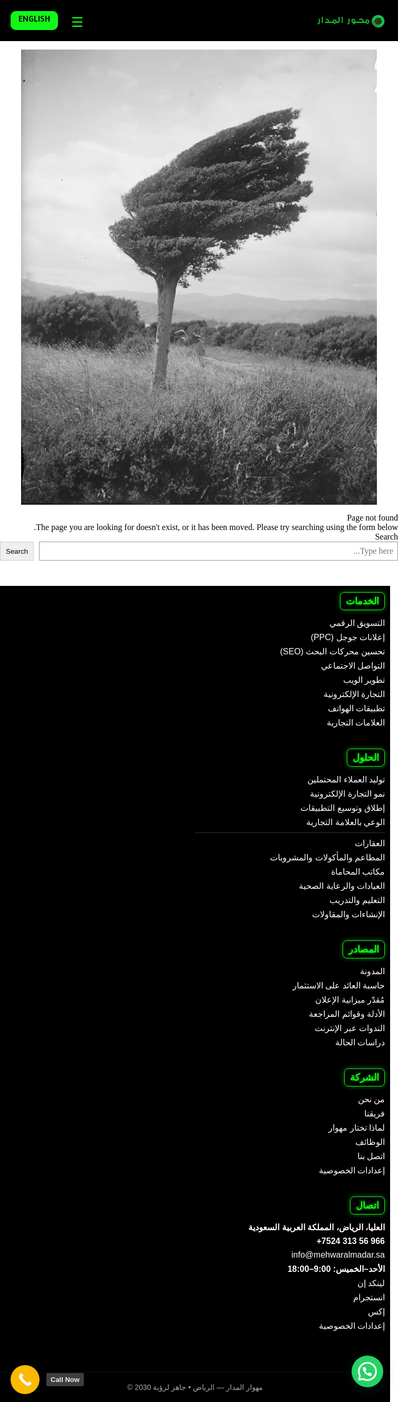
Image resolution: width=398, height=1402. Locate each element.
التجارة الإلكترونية (354, 694)
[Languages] (74, 22)
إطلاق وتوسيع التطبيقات (342, 807)
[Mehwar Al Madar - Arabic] (344, 21)
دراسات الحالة (360, 1042)
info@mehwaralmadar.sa (338, 1254)
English (34, 20)
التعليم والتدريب (357, 900)
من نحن (371, 1099)
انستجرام (369, 1297)
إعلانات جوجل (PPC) (348, 637)
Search (386, 536)
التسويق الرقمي (357, 623)
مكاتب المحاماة (358, 871)
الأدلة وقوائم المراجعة (347, 1013)
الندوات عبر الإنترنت (350, 1028)
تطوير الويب (364, 679)
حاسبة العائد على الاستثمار (339, 985)
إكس (376, 1311)
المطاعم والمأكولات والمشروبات (327, 857)
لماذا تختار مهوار (356, 1127)
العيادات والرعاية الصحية (342, 885)
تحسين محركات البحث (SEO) (332, 651)
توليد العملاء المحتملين (346, 779)
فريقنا (374, 1113)
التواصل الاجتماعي (353, 665)
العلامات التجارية (356, 722)
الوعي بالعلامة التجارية (345, 822)
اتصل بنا (371, 1156)
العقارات (370, 843)
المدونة (372, 971)
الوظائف (370, 1142)
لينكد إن (371, 1283)
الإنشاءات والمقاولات (348, 914)
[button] (367, 1371)
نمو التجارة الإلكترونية (347, 793)
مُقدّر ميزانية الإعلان (350, 999)
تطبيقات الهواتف (356, 708)
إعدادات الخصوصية (352, 1170)
